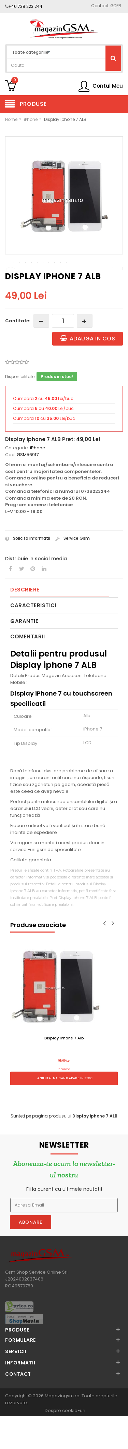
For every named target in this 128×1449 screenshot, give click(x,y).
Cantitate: (17, 354)
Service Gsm (72, 572)
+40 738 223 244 (25, 6)
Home (11, 119)
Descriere (25, 623)
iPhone (31, 119)
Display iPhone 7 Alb (64, 1071)
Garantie (24, 654)
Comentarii (27, 670)
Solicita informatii (27, 572)
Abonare (30, 1255)
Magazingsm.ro (62, 1429)
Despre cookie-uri (65, 1444)
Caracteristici (33, 638)
